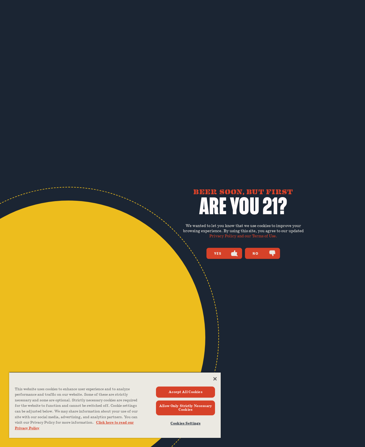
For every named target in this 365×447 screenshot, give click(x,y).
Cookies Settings (185, 423)
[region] (115, 405)
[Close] (215, 379)
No (264, 253)
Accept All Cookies (185, 392)
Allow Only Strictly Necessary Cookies (185, 408)
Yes (226, 253)
